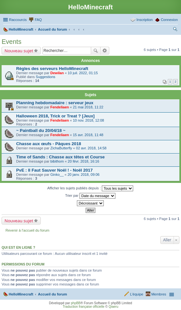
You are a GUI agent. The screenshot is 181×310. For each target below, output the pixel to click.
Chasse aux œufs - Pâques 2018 (48, 143)
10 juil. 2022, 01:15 (83, 73)
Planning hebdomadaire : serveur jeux (54, 102)
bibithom (57, 161)
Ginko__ (57, 174)
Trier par (90, 196)
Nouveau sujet (19, 51)
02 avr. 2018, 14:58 (91, 148)
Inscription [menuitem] (144, 20)
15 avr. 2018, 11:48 (88, 135)
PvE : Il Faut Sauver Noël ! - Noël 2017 (54, 170)
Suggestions (46, 77)
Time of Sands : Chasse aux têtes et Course (60, 157)
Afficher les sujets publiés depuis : (90, 188)
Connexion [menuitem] (169, 20)
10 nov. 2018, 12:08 (88, 120)
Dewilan (57, 73)
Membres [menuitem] (158, 294)
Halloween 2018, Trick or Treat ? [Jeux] (55, 116)
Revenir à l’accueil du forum (27, 230)
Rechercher (96, 51)
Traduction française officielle (83, 306)
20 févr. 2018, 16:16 (83, 161)
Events (11, 41)
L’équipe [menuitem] (136, 294)
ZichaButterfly (61, 148)
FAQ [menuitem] (38, 20)
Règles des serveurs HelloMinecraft (52, 68)
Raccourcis (18, 20)
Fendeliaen (59, 107)
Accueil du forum (52, 294)
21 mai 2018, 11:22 (88, 107)
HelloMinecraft (21, 294)
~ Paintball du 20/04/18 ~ (40, 130)
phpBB (75, 303)
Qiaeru (113, 306)
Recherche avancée (105, 51)
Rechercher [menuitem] (175, 30)
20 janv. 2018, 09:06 (84, 174)
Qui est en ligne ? (18, 247)
